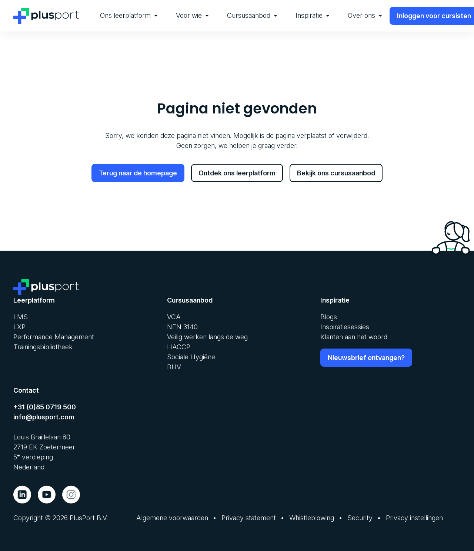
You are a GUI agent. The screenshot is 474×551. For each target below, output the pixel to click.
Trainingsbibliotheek (43, 346)
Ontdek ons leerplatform (237, 173)
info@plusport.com (43, 416)
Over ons (365, 15)
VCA (174, 316)
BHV (174, 366)
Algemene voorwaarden (172, 517)
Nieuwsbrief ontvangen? (366, 357)
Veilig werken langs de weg (207, 336)
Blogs (328, 316)
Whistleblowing (311, 517)
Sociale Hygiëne (191, 356)
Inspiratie (313, 15)
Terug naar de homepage (138, 173)
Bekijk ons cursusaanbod (336, 173)
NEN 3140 (182, 326)
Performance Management (53, 336)
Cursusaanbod (252, 15)
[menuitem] (129, 16)
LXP (19, 326)
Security (360, 517)
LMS (20, 316)
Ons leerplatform (129, 15)
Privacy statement (248, 517)
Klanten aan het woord (353, 336)
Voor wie (192, 15)
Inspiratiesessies (344, 326)
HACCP (178, 346)
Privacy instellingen (414, 517)
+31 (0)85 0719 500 (44, 406)
